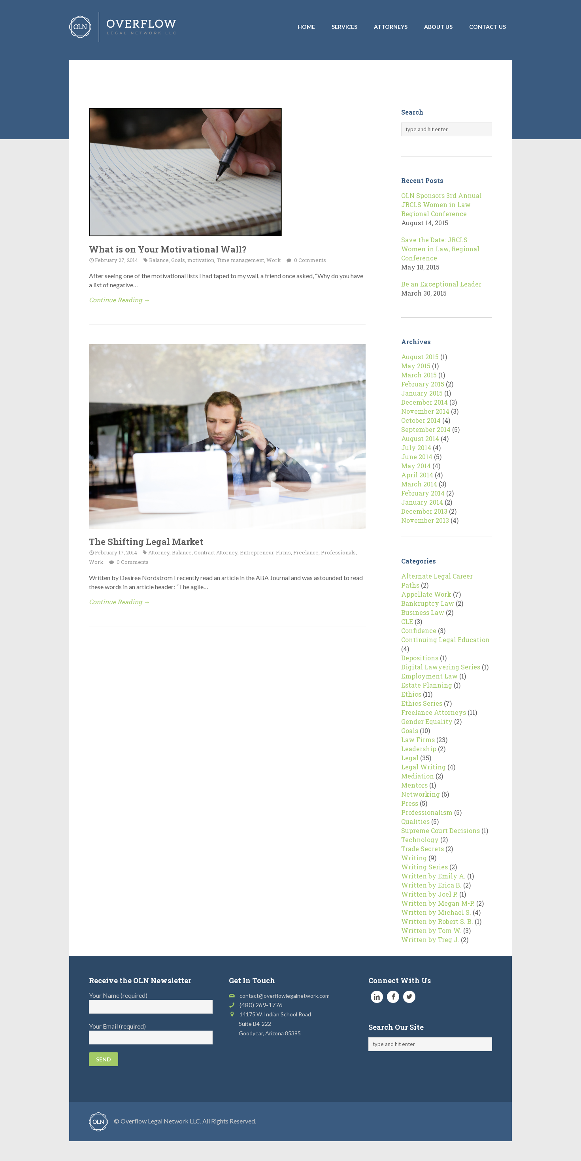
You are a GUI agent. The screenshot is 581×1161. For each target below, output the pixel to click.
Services (344, 26)
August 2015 (420, 356)
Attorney (159, 552)
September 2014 (426, 429)
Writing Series (424, 867)
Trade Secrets (422, 848)
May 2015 (415, 366)
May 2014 (416, 466)
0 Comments (309, 260)
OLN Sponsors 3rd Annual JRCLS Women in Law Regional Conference (441, 204)
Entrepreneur (257, 552)
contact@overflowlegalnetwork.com (285, 995)
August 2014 (420, 438)
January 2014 (422, 502)
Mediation (417, 776)
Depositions (419, 658)
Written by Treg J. (430, 939)
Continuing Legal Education (445, 639)
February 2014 (423, 493)
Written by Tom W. (431, 930)
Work (273, 260)
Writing (414, 858)
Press (409, 803)
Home (306, 26)
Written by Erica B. (431, 885)
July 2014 (416, 447)
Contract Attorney (216, 552)
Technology (420, 839)
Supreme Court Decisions (440, 830)
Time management (240, 260)
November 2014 (425, 411)
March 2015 (419, 375)
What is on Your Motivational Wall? (168, 249)
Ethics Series (421, 703)
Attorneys (390, 26)
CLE (407, 621)
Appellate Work (426, 594)
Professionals (338, 552)
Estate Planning (426, 685)
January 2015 (422, 393)
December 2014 (424, 402)
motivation (200, 260)
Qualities (415, 821)
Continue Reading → (119, 300)
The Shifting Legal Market (146, 541)
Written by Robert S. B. (437, 921)
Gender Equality (427, 721)
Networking (420, 794)
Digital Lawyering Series (440, 667)
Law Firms (418, 739)
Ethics (411, 694)
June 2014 (416, 456)
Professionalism (427, 812)
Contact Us (487, 26)
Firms (283, 552)
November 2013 (425, 520)
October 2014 (421, 420)
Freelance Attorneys (433, 712)
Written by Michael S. (436, 912)
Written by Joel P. (429, 894)
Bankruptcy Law (427, 603)
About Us (438, 26)
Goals (178, 260)
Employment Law (429, 676)
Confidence (418, 630)
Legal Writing (423, 767)
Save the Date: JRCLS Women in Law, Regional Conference (440, 249)
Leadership (418, 748)
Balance (159, 260)
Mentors (414, 785)
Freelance (306, 552)
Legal (410, 758)
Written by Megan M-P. (438, 903)
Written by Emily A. (433, 876)
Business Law (422, 612)
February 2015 (422, 384)
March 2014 (419, 484)
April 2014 (417, 475)
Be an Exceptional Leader (441, 284)
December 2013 (424, 511)
